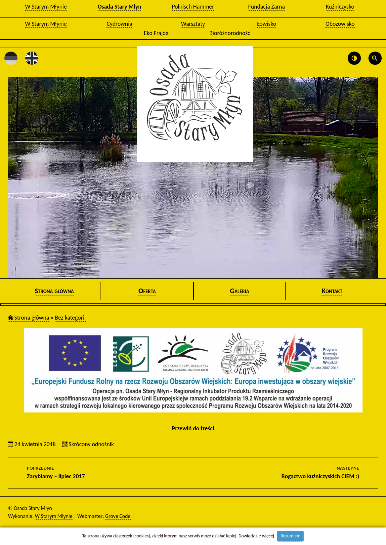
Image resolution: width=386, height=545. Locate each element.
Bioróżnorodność (229, 33)
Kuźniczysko (340, 6)
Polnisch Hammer (193, 6)
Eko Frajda (156, 33)
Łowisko (266, 23)
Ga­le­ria (239, 290)
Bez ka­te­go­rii (70, 317)
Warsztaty (193, 23)
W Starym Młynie (46, 6)
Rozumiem (290, 536)
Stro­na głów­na (54, 290)
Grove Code (118, 516)
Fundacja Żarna (266, 6)
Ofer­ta (147, 290)
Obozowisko (340, 23)
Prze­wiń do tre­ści (193, 428)
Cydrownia (119, 23)
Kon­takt (332, 290)
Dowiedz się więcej (256, 536)
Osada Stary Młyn (119, 6)
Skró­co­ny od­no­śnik (91, 444)
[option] (193, 177)
